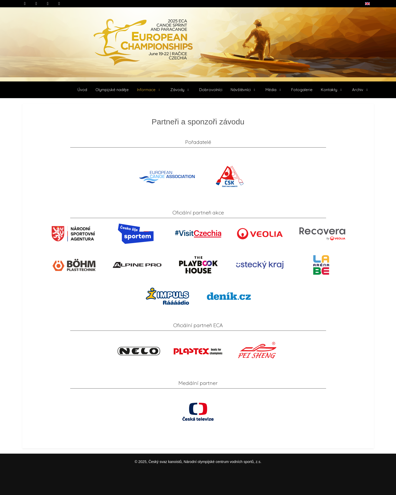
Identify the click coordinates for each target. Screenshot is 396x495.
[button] (149, 90)
